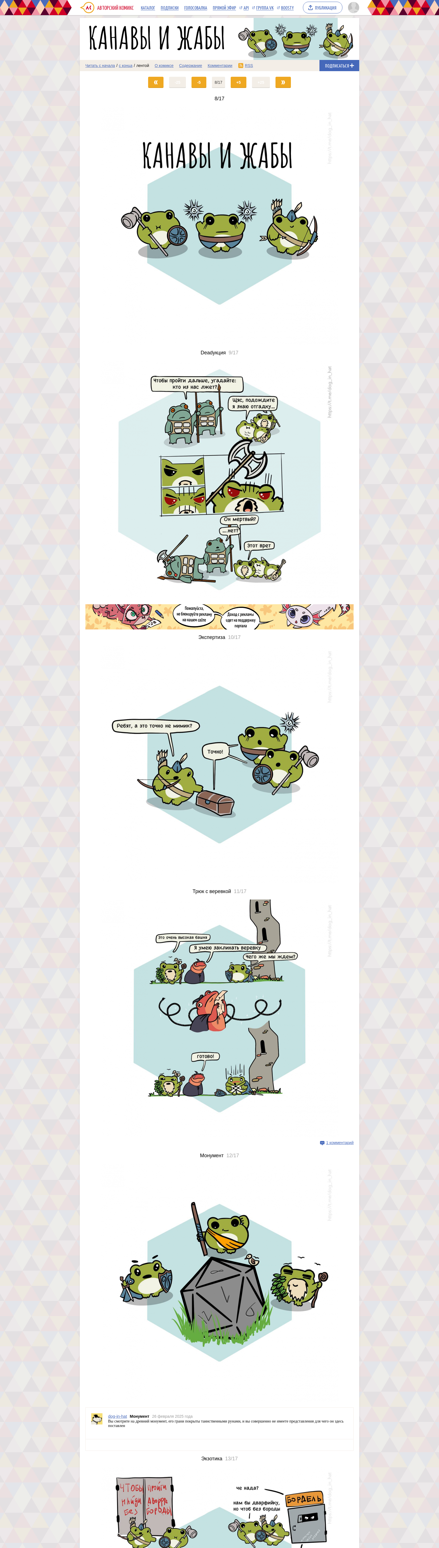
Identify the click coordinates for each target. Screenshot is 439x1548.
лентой (142, 65)
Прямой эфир (224, 7)
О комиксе (164, 65)
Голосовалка (195, 7)
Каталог (148, 7)
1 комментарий (340, 1142)
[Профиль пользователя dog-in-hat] (96, 1423)
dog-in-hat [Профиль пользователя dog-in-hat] (117, 1416)
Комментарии (220, 65)
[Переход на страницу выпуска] (219, 226)
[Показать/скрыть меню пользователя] (352, 7)
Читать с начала (100, 65)
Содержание (190, 65)
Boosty (287, 7)
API (246, 7)
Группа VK (265, 7)
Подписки (170, 7)
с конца (126, 65)
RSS (249, 65)
